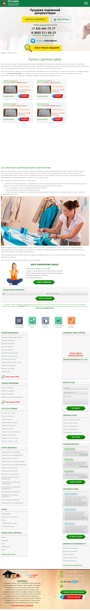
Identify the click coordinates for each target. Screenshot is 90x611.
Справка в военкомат (9, 435)
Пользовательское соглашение (22, 607)
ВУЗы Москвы (6, 514)
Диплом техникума (8, 391)
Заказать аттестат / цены (10, 438)
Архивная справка (8, 429)
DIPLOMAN (19, 573)
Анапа (3, 550)
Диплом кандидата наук (10, 356)
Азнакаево (5, 540)
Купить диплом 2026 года (71, 422)
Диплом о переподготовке (10, 474)
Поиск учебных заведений (46, 48)
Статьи (4, 520)
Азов (3, 544)
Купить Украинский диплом (10, 500)
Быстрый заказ (24, 86)
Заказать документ (35, 19)
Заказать (24, 96)
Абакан (4, 537)
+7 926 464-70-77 (43, 29)
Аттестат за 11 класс (8, 413)
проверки (42, 25)
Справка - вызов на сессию (10, 432)
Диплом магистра (7, 347)
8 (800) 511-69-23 (43, 33)
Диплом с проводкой (8, 365)
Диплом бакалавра (8, 344)
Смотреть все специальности (72, 567)
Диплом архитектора (70, 559)
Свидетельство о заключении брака (13, 461)
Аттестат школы (7, 419)
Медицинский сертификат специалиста (10, 496)
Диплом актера (68, 556)
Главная (3, 53)
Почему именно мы (8, 526)
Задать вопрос (75, 484)
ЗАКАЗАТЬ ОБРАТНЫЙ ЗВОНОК (73, 594)
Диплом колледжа (8, 394)
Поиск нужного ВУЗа (12, 377)
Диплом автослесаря (70, 553)
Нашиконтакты (71, 326)
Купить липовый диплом (71, 428)
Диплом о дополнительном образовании (10, 478)
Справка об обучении (9, 426)
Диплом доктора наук (9, 359)
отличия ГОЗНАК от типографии (18, 326)
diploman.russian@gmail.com (45, 308)
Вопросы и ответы (31, 326)
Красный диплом (7, 350)
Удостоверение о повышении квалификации (11, 488)
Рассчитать (63, 19)
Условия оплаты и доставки (58, 326)
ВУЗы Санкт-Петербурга (9, 517)
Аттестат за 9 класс (8, 416)
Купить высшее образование (72, 434)
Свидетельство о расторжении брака (14, 465)
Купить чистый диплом (70, 431)
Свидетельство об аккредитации (12, 503)
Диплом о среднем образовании (12, 397)
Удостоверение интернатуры (11, 492)
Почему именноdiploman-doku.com (75, 354)
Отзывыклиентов (45, 326)
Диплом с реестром (8, 369)
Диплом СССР (6, 372)
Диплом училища (7, 388)
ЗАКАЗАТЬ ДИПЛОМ (73, 599)
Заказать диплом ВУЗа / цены (11, 362)
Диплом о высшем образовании (12, 337)
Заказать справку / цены (10, 441)
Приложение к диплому (9, 468)
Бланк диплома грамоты (10, 471)
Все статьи (76, 439)
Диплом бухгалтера (69, 562)
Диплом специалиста (9, 340)
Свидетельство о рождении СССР (12, 455)
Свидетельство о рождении (11, 452)
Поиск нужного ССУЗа (12, 402)
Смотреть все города (8, 554)
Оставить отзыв (76, 538)
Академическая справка (10, 422)
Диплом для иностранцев (10, 353)
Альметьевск (6, 547)
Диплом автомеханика (70, 550)
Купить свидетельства (70, 425)
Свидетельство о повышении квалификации (11, 483)
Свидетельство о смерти (10, 458)
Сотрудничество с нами (9, 523)
